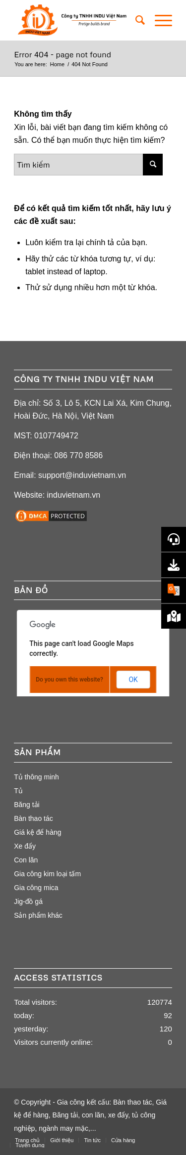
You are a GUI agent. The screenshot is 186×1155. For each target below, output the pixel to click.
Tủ (18, 791)
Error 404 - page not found (62, 54)
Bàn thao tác (33, 818)
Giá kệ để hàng (37, 832)
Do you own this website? (69, 679)
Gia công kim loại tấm (47, 874)
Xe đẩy (25, 846)
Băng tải (27, 805)
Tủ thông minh (36, 777)
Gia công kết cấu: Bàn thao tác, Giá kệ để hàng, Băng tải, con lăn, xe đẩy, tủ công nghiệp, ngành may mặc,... (90, 1115)
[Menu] (158, 20)
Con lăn (26, 860)
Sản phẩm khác (38, 915)
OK (132, 680)
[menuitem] (135, 20)
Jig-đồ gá (28, 901)
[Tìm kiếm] (135, 20)
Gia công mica (36, 888)
